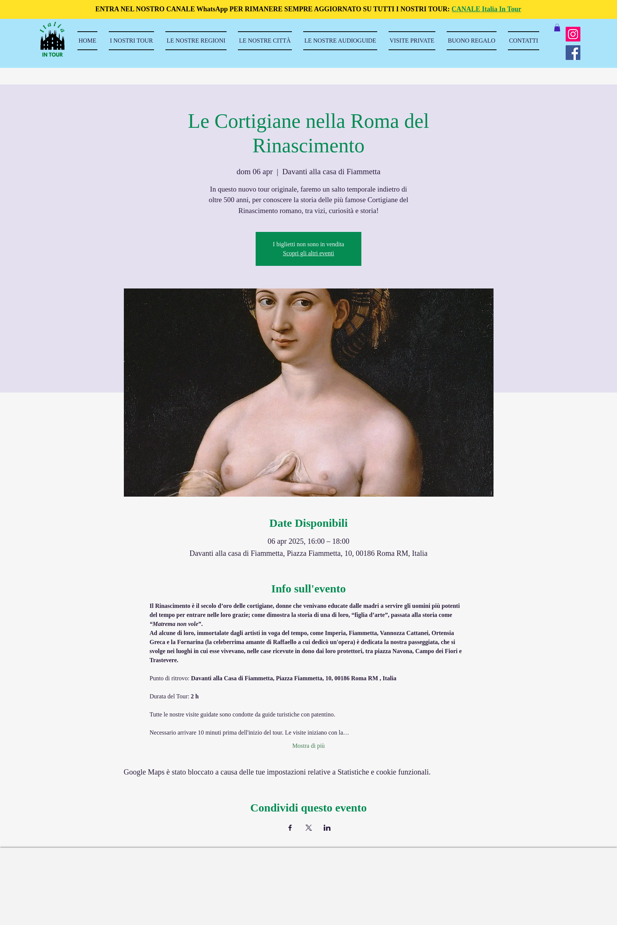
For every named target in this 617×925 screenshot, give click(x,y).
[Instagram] (573, 34)
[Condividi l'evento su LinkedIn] (327, 828)
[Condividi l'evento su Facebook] (290, 828)
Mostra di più (308, 745)
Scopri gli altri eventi (308, 253)
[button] (557, 27)
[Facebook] (573, 52)
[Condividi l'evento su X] (308, 828)
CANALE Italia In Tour (486, 9)
